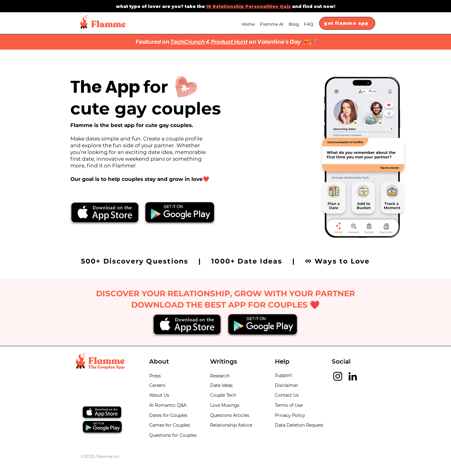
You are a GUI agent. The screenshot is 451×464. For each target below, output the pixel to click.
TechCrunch (188, 42)
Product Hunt (229, 42)
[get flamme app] (347, 23)
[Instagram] (338, 376)
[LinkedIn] (353, 376)
